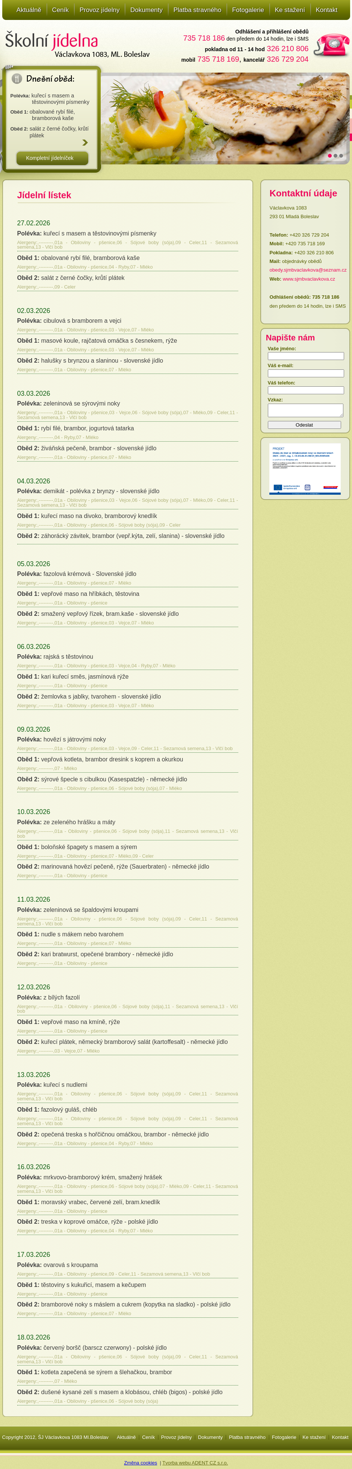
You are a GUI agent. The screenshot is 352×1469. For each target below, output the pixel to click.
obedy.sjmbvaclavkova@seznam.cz (308, 270)
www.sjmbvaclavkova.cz (309, 279)
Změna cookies (140, 1463)
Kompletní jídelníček (49, 158)
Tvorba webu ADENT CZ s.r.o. (195, 1463)
